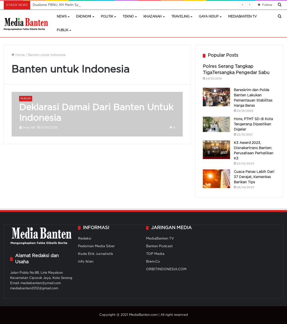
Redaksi (84, 238)
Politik (107, 16)
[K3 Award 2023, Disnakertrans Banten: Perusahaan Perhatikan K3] (216, 149)
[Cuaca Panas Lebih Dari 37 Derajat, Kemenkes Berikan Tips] (216, 178)
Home (18, 55)
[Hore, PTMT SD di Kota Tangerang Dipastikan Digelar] (216, 124)
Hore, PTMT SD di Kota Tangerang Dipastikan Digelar (253, 124)
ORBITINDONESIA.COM (166, 269)
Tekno (128, 16)
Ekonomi (83, 16)
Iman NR (29, 127)
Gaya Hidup (208, 16)
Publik (62, 30)
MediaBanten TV (242, 16)
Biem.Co (153, 261)
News (61, 16)
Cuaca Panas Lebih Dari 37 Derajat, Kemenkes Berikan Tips (254, 177)
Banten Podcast (159, 246)
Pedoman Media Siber (96, 246)
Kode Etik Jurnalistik (95, 253)
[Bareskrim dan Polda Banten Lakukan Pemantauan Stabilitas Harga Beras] (216, 97)
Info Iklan (85, 261)
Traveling (180, 16)
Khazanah (152, 16)
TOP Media (155, 253)
